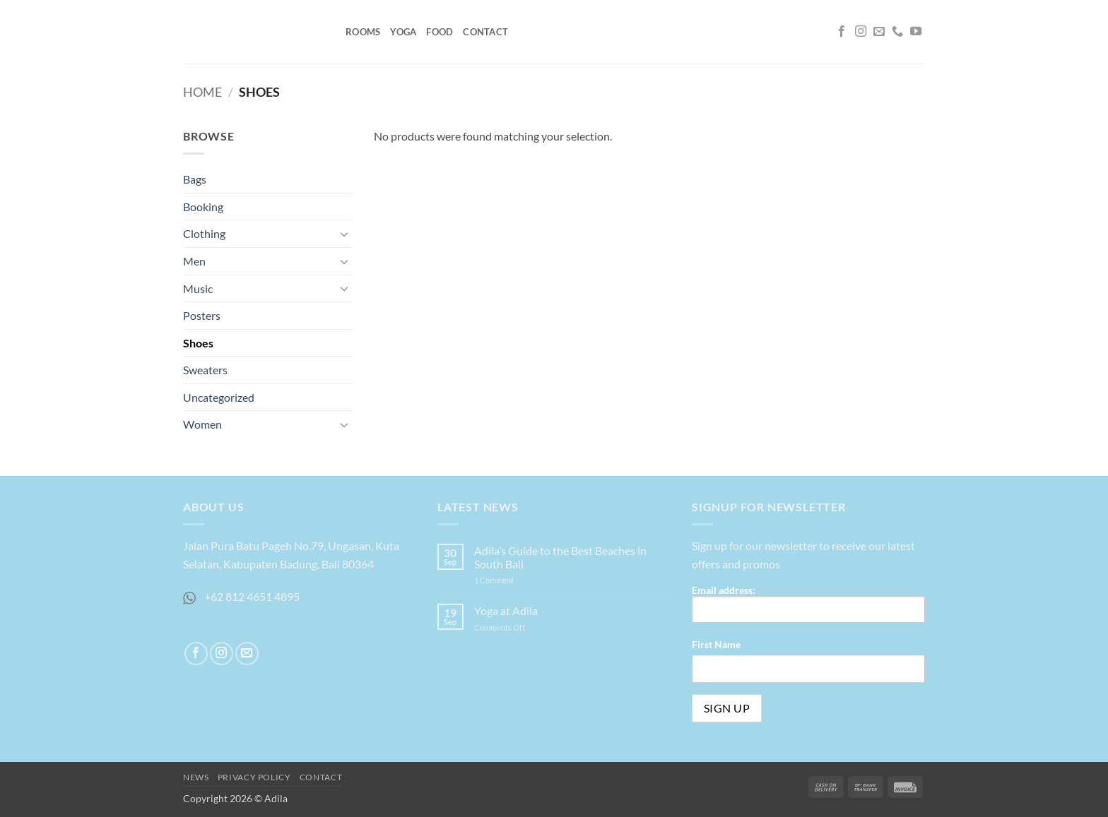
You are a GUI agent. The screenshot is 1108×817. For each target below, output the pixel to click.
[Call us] (897, 31)
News (195, 777)
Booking (203, 206)
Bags (194, 179)
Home (202, 92)
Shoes (198, 343)
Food (439, 31)
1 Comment (508, 580)
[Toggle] (344, 233)
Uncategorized (218, 397)
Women (202, 424)
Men (194, 261)
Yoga (403, 31)
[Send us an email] (879, 31)
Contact (485, 31)
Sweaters (205, 369)
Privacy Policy (254, 777)
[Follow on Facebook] (841, 31)
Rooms (363, 31)
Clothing (204, 233)
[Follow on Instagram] (860, 31)
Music (198, 288)
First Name (716, 644)
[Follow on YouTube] (915, 31)
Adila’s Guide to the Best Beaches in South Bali (560, 557)
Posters (201, 315)
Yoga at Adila (506, 610)
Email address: (808, 603)
